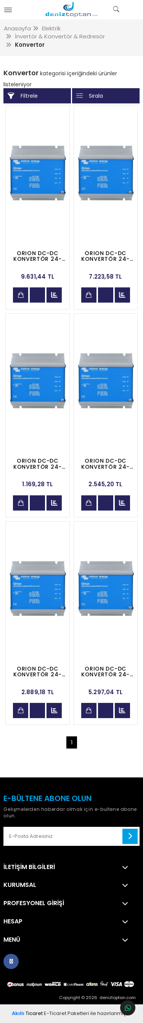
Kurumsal (19, 885)
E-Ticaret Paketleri (66, 1013)
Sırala (89, 96)
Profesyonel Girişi (33, 903)
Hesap (12, 921)
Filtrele (22, 96)
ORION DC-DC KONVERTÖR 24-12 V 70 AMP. (37, 256)
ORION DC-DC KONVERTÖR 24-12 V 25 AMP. (105, 671)
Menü (11, 940)
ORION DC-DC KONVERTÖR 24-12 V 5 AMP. (37, 463)
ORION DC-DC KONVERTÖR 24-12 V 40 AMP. (105, 256)
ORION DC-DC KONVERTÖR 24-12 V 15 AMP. (37, 671)
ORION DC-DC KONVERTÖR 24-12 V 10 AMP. (105, 463)
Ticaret (27, 1013)
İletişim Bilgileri (29, 867)
